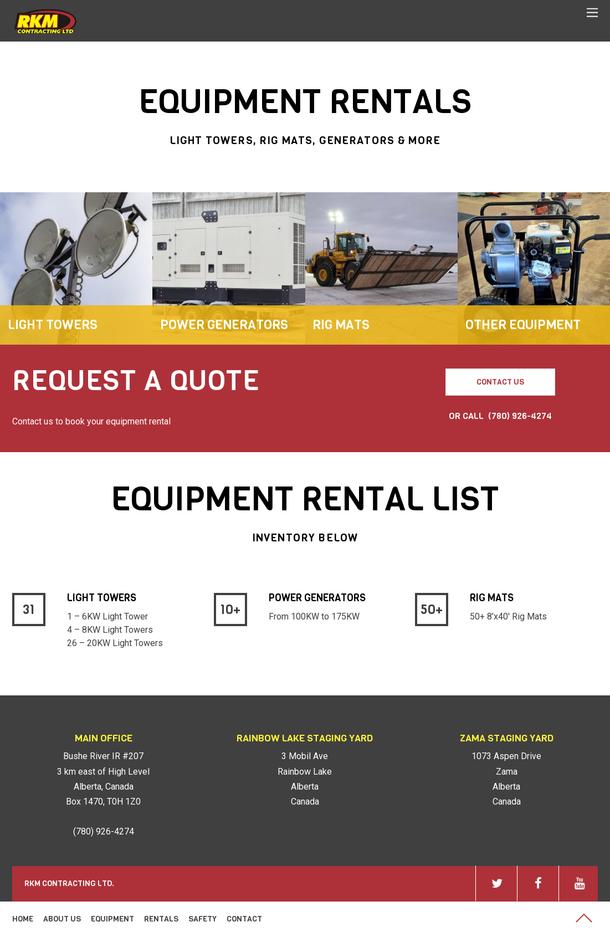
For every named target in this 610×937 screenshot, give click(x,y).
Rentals (161, 919)
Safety (202, 919)
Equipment (112, 919)
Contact (244, 919)
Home (22, 919)
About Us (62, 919)
